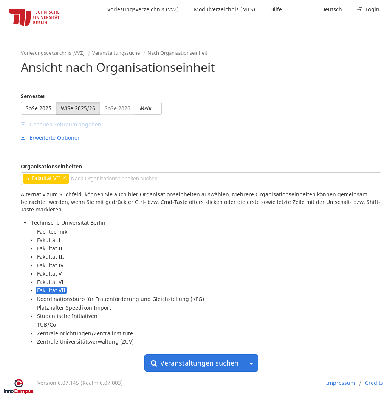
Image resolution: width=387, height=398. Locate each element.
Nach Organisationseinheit (177, 52)
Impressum (340, 382)
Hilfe (276, 9)
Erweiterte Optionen (51, 137)
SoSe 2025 (38, 108)
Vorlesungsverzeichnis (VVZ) (143, 9)
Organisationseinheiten (51, 166)
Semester (33, 96)
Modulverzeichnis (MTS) (224, 9)
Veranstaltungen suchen (194, 362)
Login (368, 9)
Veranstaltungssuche (116, 52)
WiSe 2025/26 (78, 108)
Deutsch (331, 9)
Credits (374, 382)
